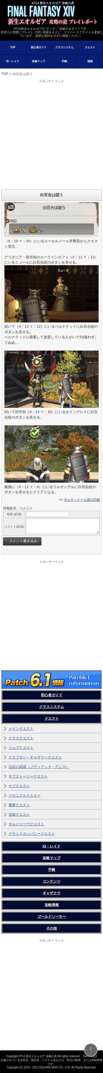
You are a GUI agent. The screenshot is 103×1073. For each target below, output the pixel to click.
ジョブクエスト (21, 748)
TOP (12, 47)
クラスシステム (64, 47)
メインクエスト (21, 729)
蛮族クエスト (19, 814)
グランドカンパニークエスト (32, 834)
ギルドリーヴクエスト (26, 824)
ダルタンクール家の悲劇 (82, 500)
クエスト (90, 47)
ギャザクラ (51, 893)
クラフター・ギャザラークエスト (35, 757)
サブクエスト (19, 786)
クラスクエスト (21, 738)
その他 (51, 928)
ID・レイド (12, 61)
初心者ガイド (38, 47)
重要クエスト (19, 805)
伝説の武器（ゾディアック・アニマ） (39, 767)
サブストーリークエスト (28, 776)
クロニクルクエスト (25, 795)
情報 (90, 61)
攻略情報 (51, 905)
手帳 (64, 61)
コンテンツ (51, 881)
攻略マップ (38, 61)
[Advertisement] (51, 134)
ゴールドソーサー (51, 916)
